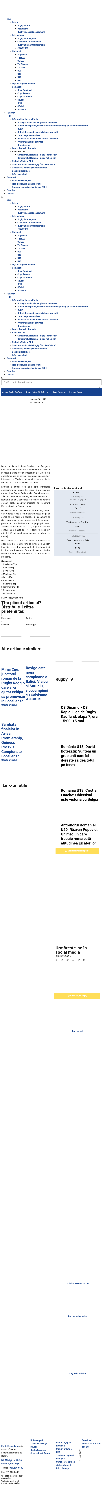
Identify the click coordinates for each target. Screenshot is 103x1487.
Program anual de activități (30, 142)
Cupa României (24, 90)
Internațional (18, 35)
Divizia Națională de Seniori (39, 392)
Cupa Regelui (23, 93)
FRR (9, 116)
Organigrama (23, 145)
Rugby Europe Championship (31, 45)
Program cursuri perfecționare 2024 (29, 187)
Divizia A (21, 109)
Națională (16, 51)
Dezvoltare (22, 28)
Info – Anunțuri (19, 174)
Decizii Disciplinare (21, 171)
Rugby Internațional (26, 38)
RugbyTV (11, 112)
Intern (15, 22)
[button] (51, 196)
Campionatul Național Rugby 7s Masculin (37, 154)
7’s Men (21, 67)
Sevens (20, 100)
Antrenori (11, 177)
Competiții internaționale (29, 41)
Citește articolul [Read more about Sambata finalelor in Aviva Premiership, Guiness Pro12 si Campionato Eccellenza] (9, 760)
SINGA (16, 1483)
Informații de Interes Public (25, 119)
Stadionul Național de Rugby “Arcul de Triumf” (34, 164)
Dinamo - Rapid (78, 503)
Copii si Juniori (24, 96)
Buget (20, 129)
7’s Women (22, 64)
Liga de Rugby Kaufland (23, 83)
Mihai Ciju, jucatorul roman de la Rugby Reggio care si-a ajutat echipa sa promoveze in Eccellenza (13, 685)
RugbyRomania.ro (10, 1446)
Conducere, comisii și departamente (29, 167)
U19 (19, 74)
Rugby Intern (23, 25)
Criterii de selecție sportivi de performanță (37, 132)
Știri (9, 19)
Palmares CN (18, 151)
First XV (21, 58)
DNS (19, 103)
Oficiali (20, 106)
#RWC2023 (22, 48)
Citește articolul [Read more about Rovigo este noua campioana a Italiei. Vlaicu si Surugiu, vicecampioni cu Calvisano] (33, 699)
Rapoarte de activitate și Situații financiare (37, 138)
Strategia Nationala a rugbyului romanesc (37, 122)
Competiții (17, 87)
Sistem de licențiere (21, 180)
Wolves (20, 61)
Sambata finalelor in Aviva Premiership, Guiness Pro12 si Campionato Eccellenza (12, 740)
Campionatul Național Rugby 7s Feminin (36, 158)
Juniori (81, 392)
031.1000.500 (16, 1468)
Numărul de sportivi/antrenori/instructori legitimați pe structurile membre (52, 125)
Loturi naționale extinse (28, 135)
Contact (10, 193)
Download (11, 190)
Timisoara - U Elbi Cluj (77, 522)
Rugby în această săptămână (31, 32)
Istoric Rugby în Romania (24, 148)
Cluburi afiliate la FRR (22, 161)
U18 (19, 77)
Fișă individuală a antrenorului (26, 184)
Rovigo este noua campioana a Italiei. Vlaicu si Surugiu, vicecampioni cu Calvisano (37, 681)
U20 (19, 70)
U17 (19, 80)
